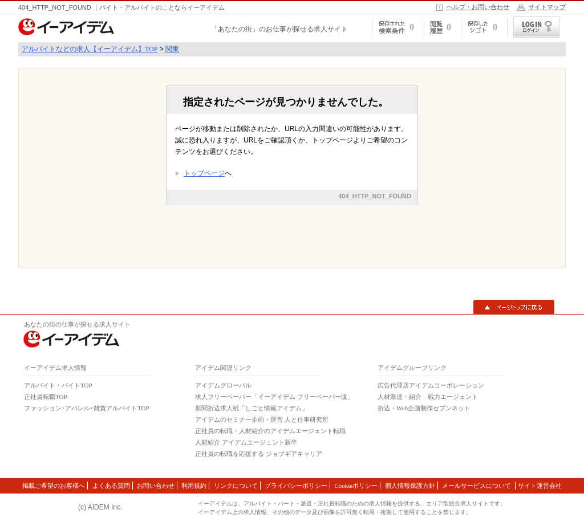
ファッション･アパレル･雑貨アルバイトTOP (86, 408)
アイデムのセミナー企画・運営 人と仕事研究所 (261, 419)
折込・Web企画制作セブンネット (424, 408)
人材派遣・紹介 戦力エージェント (428, 396)
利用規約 (193, 485)
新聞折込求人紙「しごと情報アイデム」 (251, 408)
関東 (172, 49)
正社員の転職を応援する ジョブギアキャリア (258, 453)
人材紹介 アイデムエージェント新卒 (246, 442)
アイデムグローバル (223, 385)
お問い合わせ (156, 485)
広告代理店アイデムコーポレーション (431, 385)
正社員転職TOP (45, 396)
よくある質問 (111, 485)
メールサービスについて (477, 485)
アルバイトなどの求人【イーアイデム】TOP (89, 49)
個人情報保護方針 (410, 485)
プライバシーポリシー (296, 485)
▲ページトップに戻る (513, 307)
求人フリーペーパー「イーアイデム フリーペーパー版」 (274, 396)
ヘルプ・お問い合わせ (478, 6)
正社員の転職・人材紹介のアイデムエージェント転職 (270, 430)
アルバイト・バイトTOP (58, 385)
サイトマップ (547, 6)
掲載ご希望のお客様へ (53, 485)
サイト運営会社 (540, 485)
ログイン (536, 27)
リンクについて (236, 485)
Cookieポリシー (356, 485)
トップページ (204, 173)
